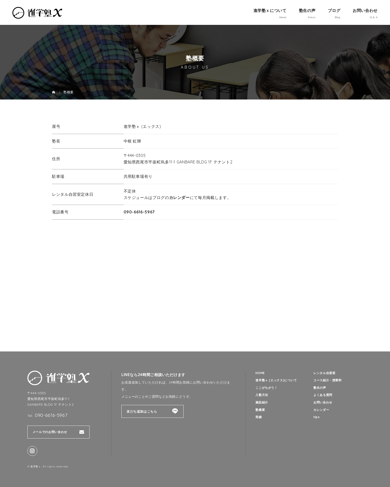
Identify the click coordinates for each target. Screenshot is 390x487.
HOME (260, 373)
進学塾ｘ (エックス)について (277, 381)
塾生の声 (307, 10)
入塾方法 (262, 396)
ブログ (334, 10)
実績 (258, 418)
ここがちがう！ (267, 388)
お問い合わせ (365, 10)
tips (316, 418)
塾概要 (260, 411)
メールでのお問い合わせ (51, 432)
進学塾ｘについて (270, 10)
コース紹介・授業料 (328, 381)
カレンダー (179, 197)
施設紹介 (262, 403)
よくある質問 (323, 396)
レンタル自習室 (325, 373)
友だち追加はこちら (142, 411)
